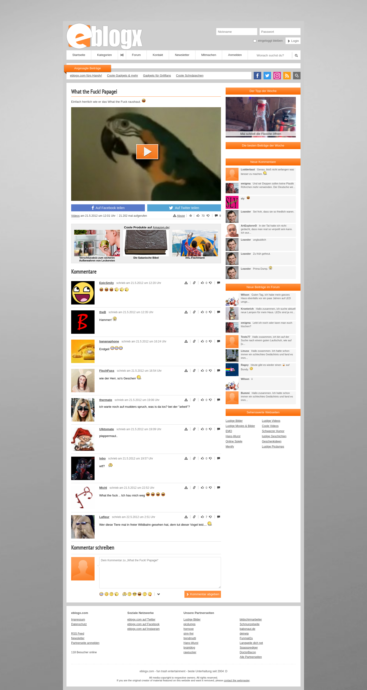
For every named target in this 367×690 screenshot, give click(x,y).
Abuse (179, 215)
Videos (75, 215)
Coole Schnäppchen (189, 75)
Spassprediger (249, 647)
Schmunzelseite (250, 624)
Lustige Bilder (234, 420)
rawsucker (190, 652)
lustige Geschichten (274, 436)
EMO (229, 431)
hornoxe (189, 629)
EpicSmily (106, 283)
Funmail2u (246, 638)
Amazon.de (161, 227)
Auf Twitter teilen (184, 208)
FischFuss (106, 370)
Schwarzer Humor (273, 431)
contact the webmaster (237, 680)
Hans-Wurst (233, 436)
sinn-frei (189, 633)
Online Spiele (234, 441)
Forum (136, 55)
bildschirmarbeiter (251, 619)
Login (293, 41)
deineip (244, 633)
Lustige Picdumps (273, 446)
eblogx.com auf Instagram (143, 629)
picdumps (189, 624)
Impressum (78, 619)
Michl (103, 487)
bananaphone (109, 341)
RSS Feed (77, 633)
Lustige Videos (271, 420)
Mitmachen (208, 55)
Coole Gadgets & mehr (122, 75)
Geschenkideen (271, 441)
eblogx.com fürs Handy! (86, 75)
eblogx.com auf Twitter (141, 619)
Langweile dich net (251, 643)
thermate (105, 400)
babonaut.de (247, 629)
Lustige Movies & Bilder (240, 426)
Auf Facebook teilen (108, 208)
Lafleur (104, 517)
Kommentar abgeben (202, 594)
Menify (230, 446)
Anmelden (235, 55)
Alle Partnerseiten (251, 657)
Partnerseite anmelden (85, 643)
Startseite (78, 55)
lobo (102, 458)
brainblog (189, 647)
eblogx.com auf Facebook (143, 624)
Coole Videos (270, 426)
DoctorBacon (248, 652)
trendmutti (190, 638)
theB (102, 312)
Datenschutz (79, 624)
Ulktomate (106, 429)
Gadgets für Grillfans (157, 75)
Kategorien (104, 55)
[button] (147, 151)
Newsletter (182, 55)
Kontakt (158, 55)
